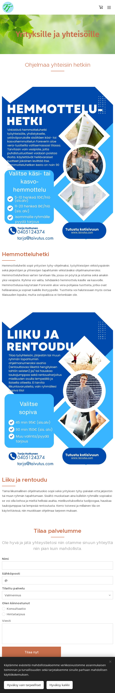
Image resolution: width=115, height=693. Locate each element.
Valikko (109, 7)
